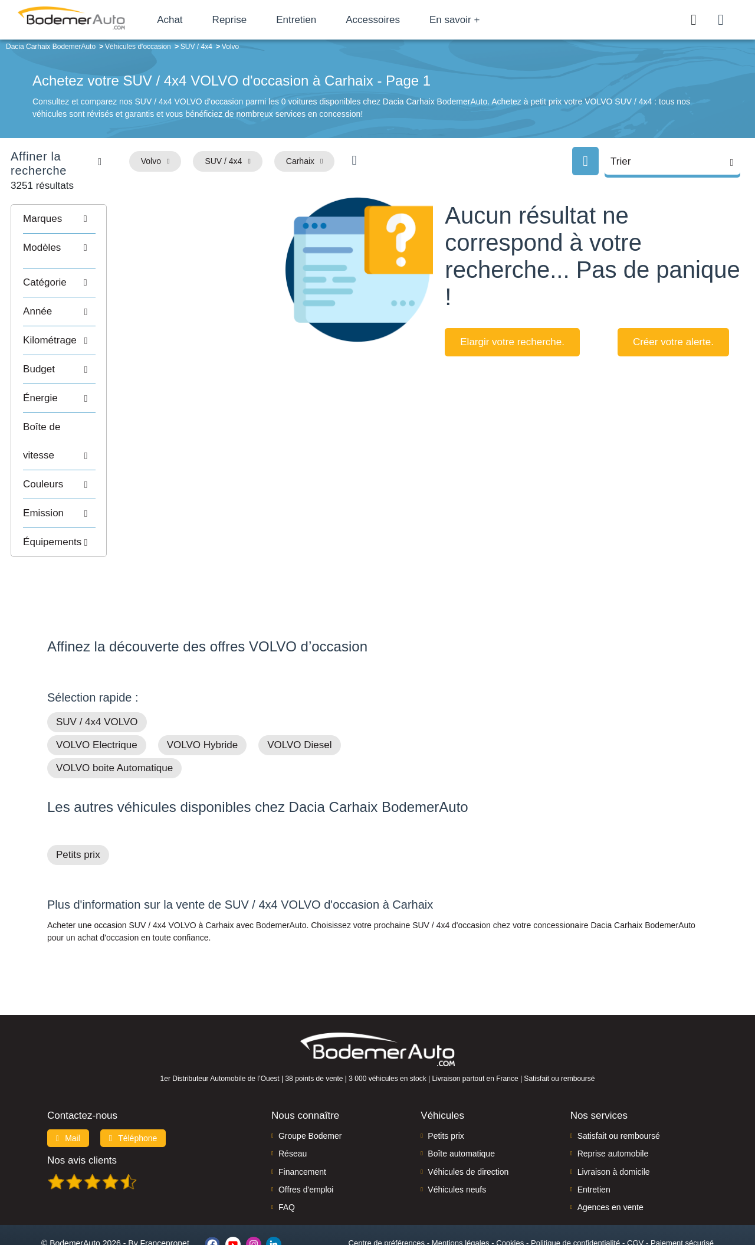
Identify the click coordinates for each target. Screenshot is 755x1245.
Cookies (510, 1195)
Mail (68, 1091)
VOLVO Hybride (202, 698)
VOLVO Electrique (96, 698)
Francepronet (164, 1196)
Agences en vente (610, 1160)
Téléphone (133, 1091)
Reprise (253, 19)
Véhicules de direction (468, 1124)
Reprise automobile (613, 1107)
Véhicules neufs (457, 1142)
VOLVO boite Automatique (114, 721)
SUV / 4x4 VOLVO (97, 675)
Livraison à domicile (613, 1124)
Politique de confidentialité (575, 1195)
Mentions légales (461, 1195)
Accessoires (397, 19)
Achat (193, 19)
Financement (302, 1124)
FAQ (286, 1160)
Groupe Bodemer (310, 1088)
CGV (635, 1195)
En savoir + (479, 19)
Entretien (320, 19)
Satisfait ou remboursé (618, 1088)
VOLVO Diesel (299, 698)
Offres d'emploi (305, 1142)
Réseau (292, 1107)
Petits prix (78, 808)
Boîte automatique (461, 1107)
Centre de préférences (387, 1195)
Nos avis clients (82, 1113)
